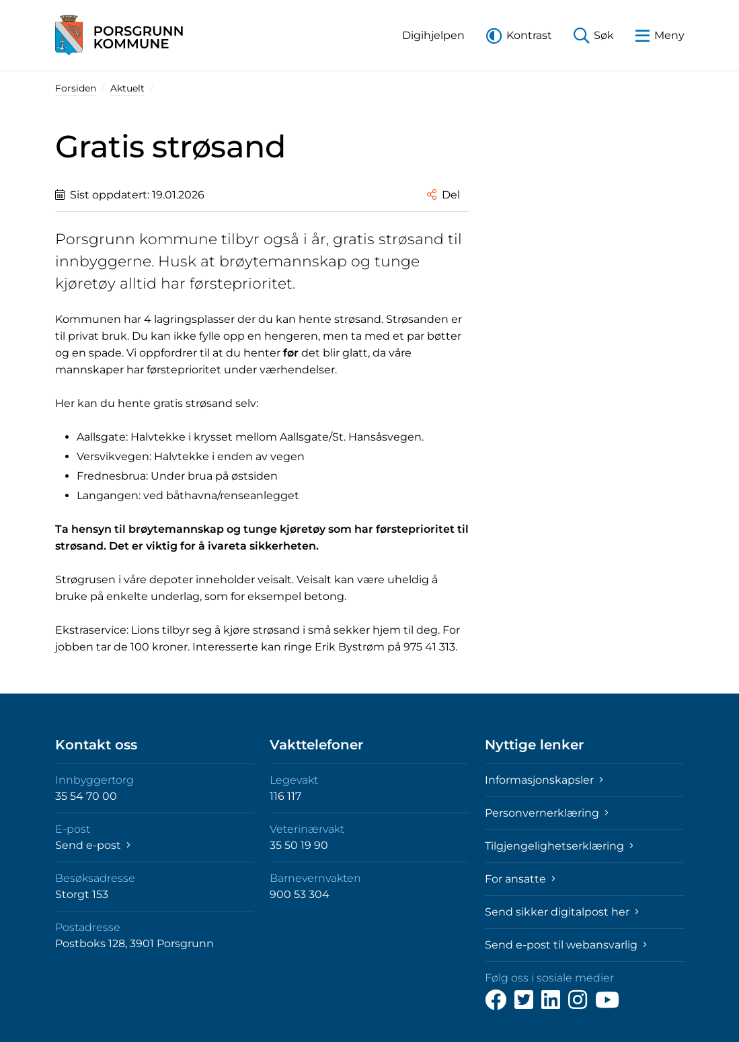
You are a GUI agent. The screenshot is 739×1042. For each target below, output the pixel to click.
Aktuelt (127, 88)
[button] (433, 35)
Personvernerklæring (547, 813)
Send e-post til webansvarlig (566, 944)
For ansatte (520, 878)
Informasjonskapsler (544, 780)
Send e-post (92, 845)
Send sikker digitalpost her (562, 911)
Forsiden (75, 88)
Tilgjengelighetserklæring (559, 846)
